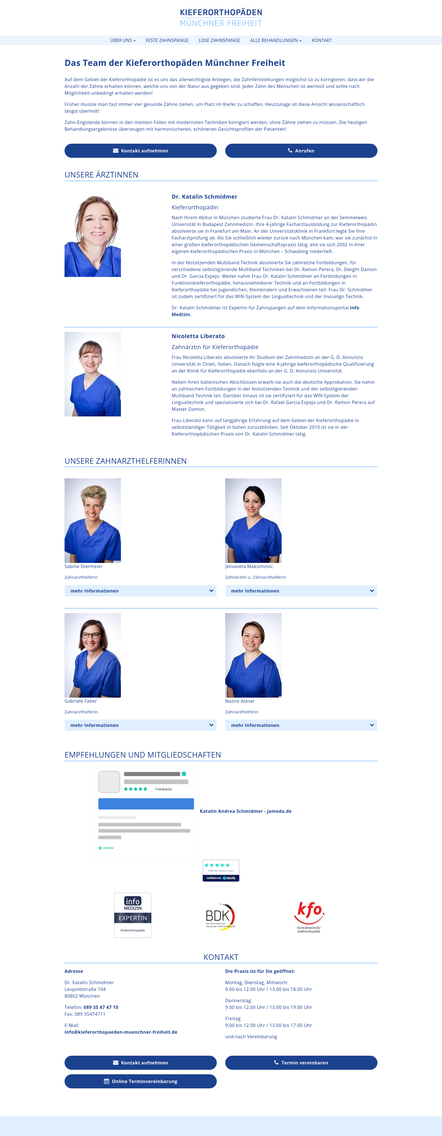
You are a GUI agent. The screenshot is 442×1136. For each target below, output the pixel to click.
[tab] (141, 591)
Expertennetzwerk (220, 1132)
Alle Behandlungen (274, 40)
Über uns (121, 40)
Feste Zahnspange (167, 40)
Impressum (203, 1125)
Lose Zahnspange (219, 40)
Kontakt (322, 40)
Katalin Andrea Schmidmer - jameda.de (192, 811)
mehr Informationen (143, 590)
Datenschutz (237, 1125)
